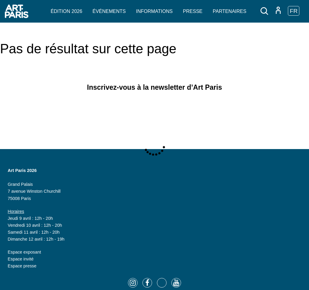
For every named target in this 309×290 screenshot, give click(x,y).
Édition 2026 (66, 11)
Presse (192, 11)
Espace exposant (24, 252)
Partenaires (229, 11)
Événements (109, 11)
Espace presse (22, 265)
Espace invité (21, 259)
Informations (154, 11)
